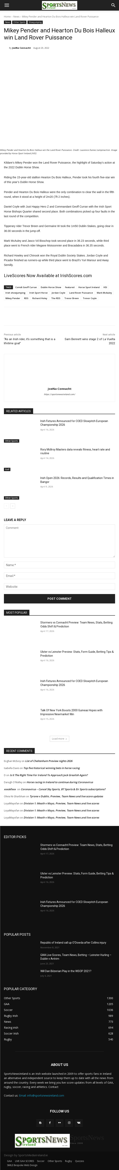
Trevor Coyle (90, 298)
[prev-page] (6, 506)
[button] (6, 5)
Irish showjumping (15, 292)
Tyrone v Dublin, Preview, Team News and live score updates (66, 796)
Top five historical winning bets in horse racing (51, 768)
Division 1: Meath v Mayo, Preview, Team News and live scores (61, 803)
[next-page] (12, 506)
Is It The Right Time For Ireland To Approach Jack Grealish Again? (49, 775)
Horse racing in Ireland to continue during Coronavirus (59, 782)
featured (69, 287)
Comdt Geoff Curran (26, 287)
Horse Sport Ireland (89, 287)
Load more (59, 738)
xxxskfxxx (10, 789)
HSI (105, 287)
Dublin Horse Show (51, 287)
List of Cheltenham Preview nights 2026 (48, 761)
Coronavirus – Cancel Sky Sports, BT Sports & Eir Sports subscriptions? (63, 789)
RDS (26, 298)
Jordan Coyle (58, 292)
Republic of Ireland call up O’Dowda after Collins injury (73, 942)
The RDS (55, 298)
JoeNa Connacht (21, 47)
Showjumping (35, 22)
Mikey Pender (12, 298)
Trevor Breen (71, 298)
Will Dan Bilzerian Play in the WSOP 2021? (65, 971)
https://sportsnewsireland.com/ (59, 394)
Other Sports (19, 22)
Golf (7, 469)
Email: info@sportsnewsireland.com (41, 1095)
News (16, 16)
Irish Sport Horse (38, 292)
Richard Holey (39, 298)
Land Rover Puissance (81, 292)
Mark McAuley (104, 292)
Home (7, 16)
